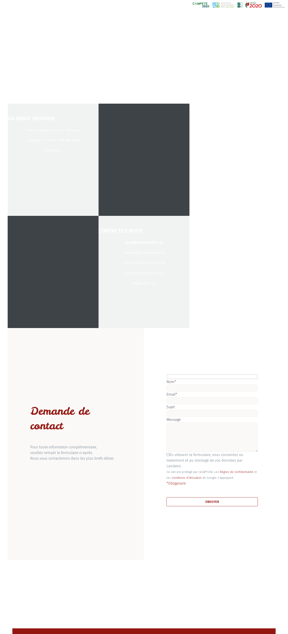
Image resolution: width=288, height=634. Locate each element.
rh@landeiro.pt (144, 283)
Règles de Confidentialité (236, 472)
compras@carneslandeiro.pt (144, 253)
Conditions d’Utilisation (187, 477)
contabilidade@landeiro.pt (144, 273)
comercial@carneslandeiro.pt (144, 263)
